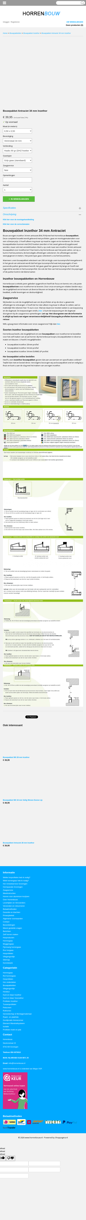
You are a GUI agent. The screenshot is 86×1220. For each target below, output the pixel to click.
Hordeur (6, 992)
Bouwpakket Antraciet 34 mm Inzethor (56, 33)
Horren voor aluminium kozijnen (16, 896)
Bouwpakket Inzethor (31, 33)
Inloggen (6, 22)
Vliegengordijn (9, 957)
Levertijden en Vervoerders (14, 903)
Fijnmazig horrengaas (12, 947)
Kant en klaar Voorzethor (13, 998)
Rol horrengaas (9, 976)
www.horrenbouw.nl (11, 1069)
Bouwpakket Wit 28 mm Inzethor (16, 757)
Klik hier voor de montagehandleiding (18, 220)
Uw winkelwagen (74, 22)
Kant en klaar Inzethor (12, 995)
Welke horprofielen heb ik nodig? (16, 877)
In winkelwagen (20, 199)
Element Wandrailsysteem (14, 1023)
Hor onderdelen (9, 982)
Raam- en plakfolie (11, 1017)
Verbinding (7, 146)
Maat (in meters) (10, 126)
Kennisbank (8, 963)
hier (40, 311)
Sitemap (6, 960)
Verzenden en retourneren (14, 906)
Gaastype (7, 155)
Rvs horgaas (8, 950)
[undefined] (10, 1158)
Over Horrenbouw (10, 900)
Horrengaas (8, 941)
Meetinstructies (9, 893)
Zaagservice (8, 165)
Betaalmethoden (10, 909)
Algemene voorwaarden (13, 919)
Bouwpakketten (15, 33)
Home (5, 33)
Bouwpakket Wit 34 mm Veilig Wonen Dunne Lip (22, 800)
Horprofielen (8, 953)
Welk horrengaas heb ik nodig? (16, 881)
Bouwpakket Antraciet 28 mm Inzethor (18, 843)
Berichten (7, 931)
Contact (6, 922)
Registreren (15, 22)
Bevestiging (8, 136)
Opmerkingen (9, 175)
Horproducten (8, 938)
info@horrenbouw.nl (17, 1063)
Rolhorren (7, 1011)
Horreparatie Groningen (13, 887)
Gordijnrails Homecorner (13, 1020)
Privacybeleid (8, 915)
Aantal (6, 185)
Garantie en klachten (11, 912)
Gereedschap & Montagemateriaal (17, 1014)
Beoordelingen (9, 925)
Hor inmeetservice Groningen (15, 884)
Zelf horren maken (10, 934)
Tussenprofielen (9, 1004)
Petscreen (7, 1007)
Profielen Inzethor (10, 1001)
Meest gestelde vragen (12, 928)
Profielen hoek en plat (12, 1030)
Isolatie (6, 1026)
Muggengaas (8, 944)
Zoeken (82, 3)
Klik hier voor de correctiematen (16, 224)
